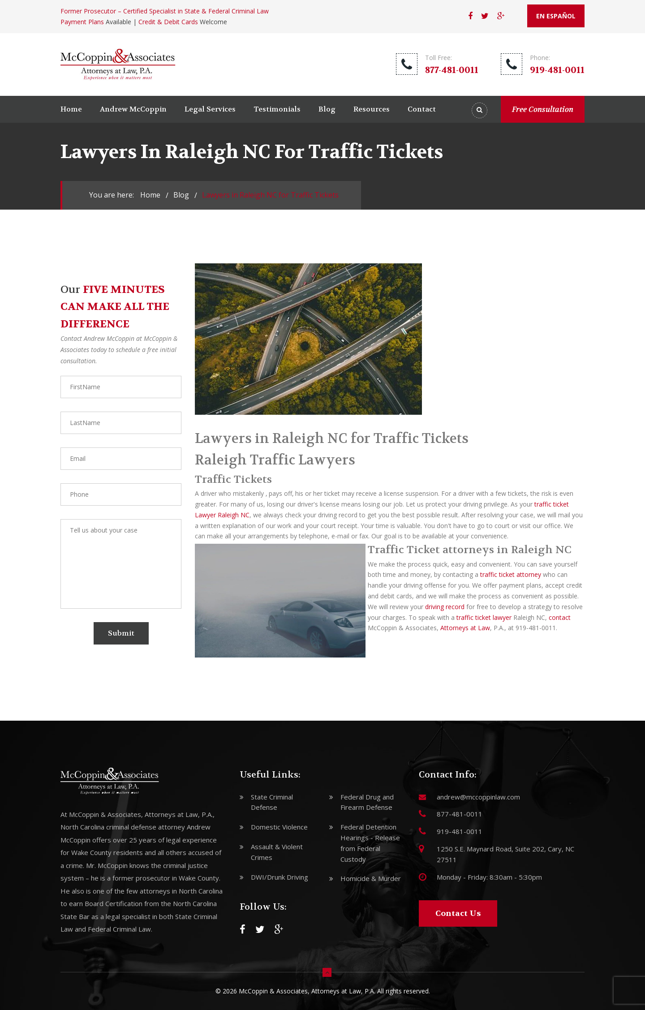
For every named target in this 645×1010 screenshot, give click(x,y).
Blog (326, 109)
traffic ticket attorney (510, 574)
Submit (121, 633)
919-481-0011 (557, 70)
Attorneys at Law (465, 627)
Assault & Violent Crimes (277, 852)
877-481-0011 (451, 70)
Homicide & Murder (370, 878)
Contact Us (458, 913)
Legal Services (210, 109)
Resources (371, 109)
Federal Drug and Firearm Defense (367, 802)
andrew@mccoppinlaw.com (478, 796)
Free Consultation (542, 109)
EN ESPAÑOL (556, 16)
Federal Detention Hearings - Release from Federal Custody (370, 842)
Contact (422, 109)
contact (560, 617)
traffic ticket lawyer (484, 617)
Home (71, 109)
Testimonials (277, 109)
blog (181, 195)
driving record (444, 606)
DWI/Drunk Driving (279, 876)
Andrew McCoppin (133, 109)
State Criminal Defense (272, 802)
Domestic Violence (279, 826)
